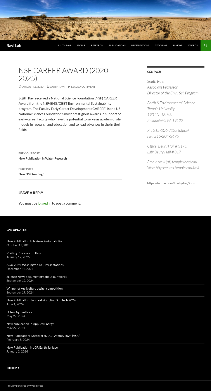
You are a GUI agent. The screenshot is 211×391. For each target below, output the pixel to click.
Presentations (140, 45)
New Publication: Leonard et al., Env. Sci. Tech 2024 (41, 300)
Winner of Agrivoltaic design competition (35, 288)
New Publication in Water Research (70, 155)
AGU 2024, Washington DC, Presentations (35, 265)
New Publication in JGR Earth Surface (32, 347)
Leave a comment (83, 86)
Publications (117, 45)
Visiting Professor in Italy (24, 253)
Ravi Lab (14, 45)
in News (177, 45)
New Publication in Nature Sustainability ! (35, 241)
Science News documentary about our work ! (37, 276)
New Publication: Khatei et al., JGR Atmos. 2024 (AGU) (43, 335)
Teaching (161, 45)
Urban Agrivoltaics (19, 312)
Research (97, 45)
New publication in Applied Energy (30, 324)
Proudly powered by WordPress (25, 385)
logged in (44, 203)
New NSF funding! (70, 171)
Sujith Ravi (64, 45)
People (80, 45)
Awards (193, 45)
